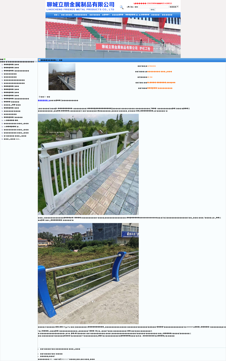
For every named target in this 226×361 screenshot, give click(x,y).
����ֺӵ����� (11, 102)
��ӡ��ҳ (76, 359)
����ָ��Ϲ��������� (16, 71)
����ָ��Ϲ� (44, 100)
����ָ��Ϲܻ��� (11, 65)
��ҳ (54, 60)
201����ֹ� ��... (11, 120)
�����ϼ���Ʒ (47, 356)
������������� (14, 80)
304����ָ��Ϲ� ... (12, 127)
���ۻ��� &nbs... (12, 139)
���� (30, 62)
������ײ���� (12, 111)
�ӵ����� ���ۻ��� (15, 136)
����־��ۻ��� (12, 105)
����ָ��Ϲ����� (13, 117)
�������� (10, 74)
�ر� (89, 359)
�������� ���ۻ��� (16, 123)
